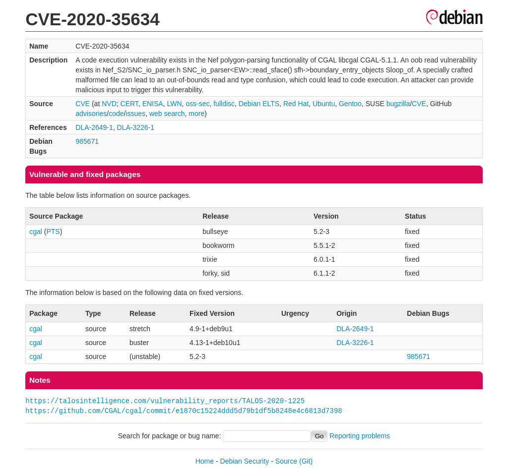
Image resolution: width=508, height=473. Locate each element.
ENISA (152, 104)
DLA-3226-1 (136, 127)
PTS (53, 232)
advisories (91, 114)
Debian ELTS (259, 104)
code (116, 114)
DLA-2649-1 (94, 127)
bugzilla (398, 104)
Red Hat (296, 104)
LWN (174, 104)
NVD (109, 104)
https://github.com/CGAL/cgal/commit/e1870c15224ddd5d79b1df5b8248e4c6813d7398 (183, 410)
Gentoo (350, 104)
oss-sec (197, 104)
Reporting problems (359, 436)
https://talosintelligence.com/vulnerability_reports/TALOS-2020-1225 (165, 401)
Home (204, 461)
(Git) (306, 461)
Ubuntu (324, 104)
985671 (87, 141)
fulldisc (224, 104)
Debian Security (244, 461)
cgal (35, 232)
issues (135, 114)
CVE (82, 104)
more (196, 114)
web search (167, 114)
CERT (129, 104)
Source (286, 461)
